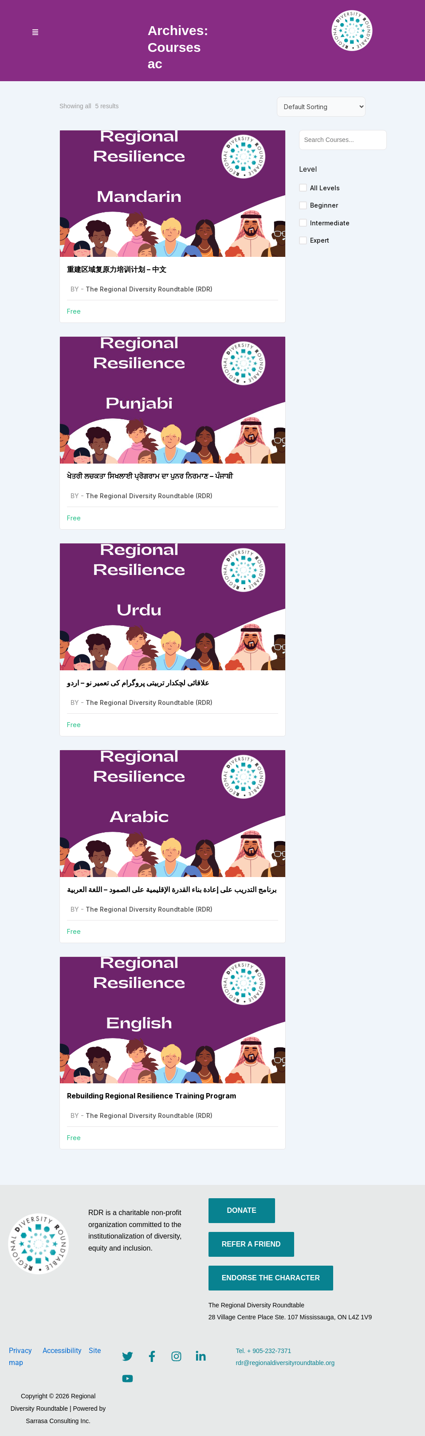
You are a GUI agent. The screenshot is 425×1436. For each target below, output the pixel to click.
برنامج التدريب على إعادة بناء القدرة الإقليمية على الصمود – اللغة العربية (171, 889)
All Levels (325, 188)
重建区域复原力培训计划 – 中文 (116, 269)
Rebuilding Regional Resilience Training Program (151, 1095)
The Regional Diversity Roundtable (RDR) (149, 289)
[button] (35, 33)
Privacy (26, 1350)
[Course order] (321, 107)
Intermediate (330, 223)
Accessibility (66, 1350)
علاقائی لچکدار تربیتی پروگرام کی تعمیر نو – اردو (138, 682)
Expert (319, 240)
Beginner (324, 205)
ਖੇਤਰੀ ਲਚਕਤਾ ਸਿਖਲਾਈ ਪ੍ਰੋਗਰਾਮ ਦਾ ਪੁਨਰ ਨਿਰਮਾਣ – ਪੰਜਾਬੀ (150, 476)
